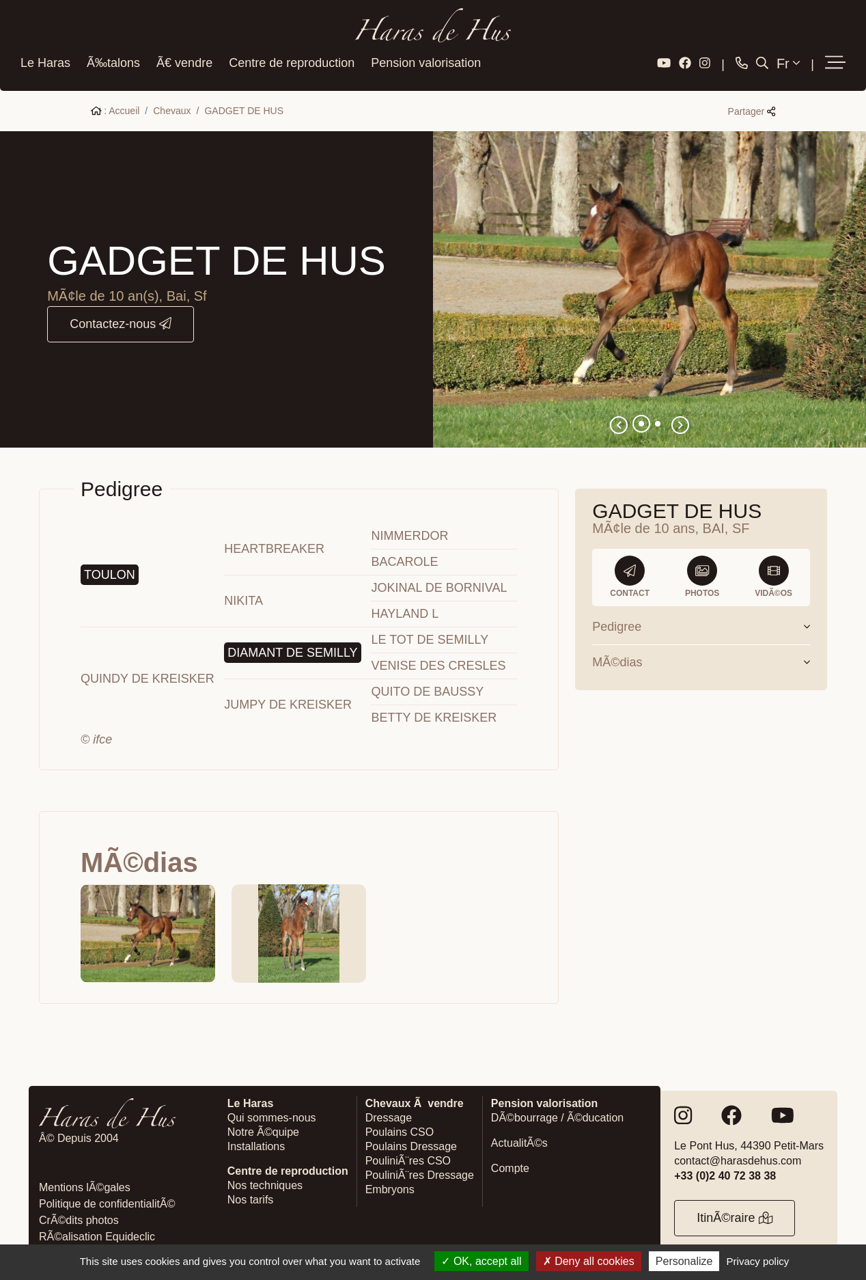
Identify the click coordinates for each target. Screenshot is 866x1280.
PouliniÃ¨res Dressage (419, 1172)
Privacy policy (758, 1261)
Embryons (390, 1187)
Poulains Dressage (411, 1143)
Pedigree (701, 624)
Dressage (388, 1115)
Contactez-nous (120, 321)
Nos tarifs (250, 1197)
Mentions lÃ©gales (84, 1184)
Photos (702, 574)
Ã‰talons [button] (113, 61)
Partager (752, 108)
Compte (510, 1165)
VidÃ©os (773, 574)
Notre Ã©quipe (263, 1129)
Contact (630, 574)
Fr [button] (788, 60)
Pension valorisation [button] (426, 61)
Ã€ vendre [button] (184, 61)
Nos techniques (265, 1182)
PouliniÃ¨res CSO (408, 1158)
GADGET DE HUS (243, 108)
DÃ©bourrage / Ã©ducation (557, 1115)
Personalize (684, 1261)
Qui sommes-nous (271, 1115)
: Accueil (115, 108)
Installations (256, 1143)
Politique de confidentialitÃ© (107, 1201)
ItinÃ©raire (734, 1215)
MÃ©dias (701, 659)
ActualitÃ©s (519, 1140)
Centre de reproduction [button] (291, 61)
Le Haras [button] (45, 61)
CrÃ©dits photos (79, 1217)
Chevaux (172, 108)
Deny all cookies (588, 1261)
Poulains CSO (399, 1129)
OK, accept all (481, 1261)
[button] (835, 60)
